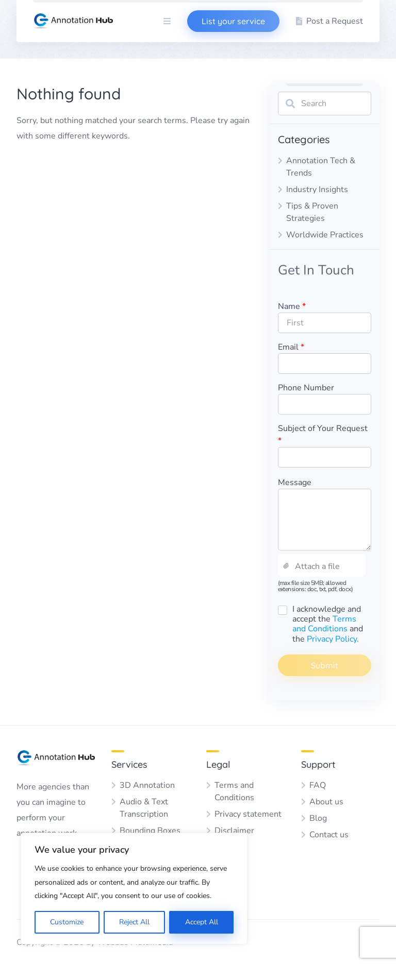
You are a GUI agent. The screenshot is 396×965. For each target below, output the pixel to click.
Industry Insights (317, 189)
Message (294, 482)
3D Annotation (147, 785)
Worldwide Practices (325, 234)
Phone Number (306, 387)
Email (291, 347)
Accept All (201, 922)
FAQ (317, 785)
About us (326, 801)
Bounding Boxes (150, 830)
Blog (318, 818)
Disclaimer (234, 830)
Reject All (134, 922)
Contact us (329, 834)
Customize (67, 922)
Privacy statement (248, 814)
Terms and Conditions (324, 623)
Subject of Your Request (323, 434)
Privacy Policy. (333, 639)
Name (292, 306)
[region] (134, 888)
